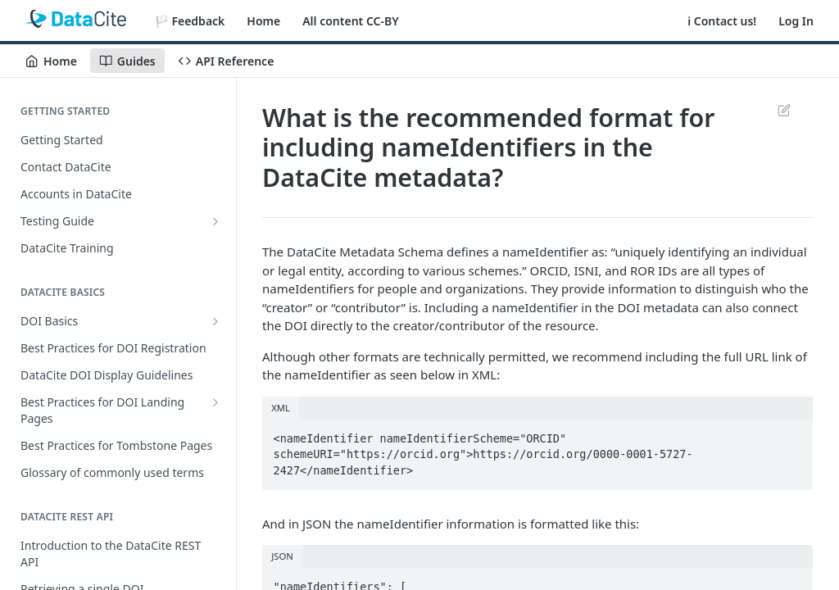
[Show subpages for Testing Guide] (215, 221)
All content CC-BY (350, 21)
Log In (796, 21)
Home (263, 21)
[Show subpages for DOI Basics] (215, 321)
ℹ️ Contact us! (721, 21)
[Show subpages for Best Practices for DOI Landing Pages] (215, 402)
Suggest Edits (783, 109)
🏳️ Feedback (190, 21)
